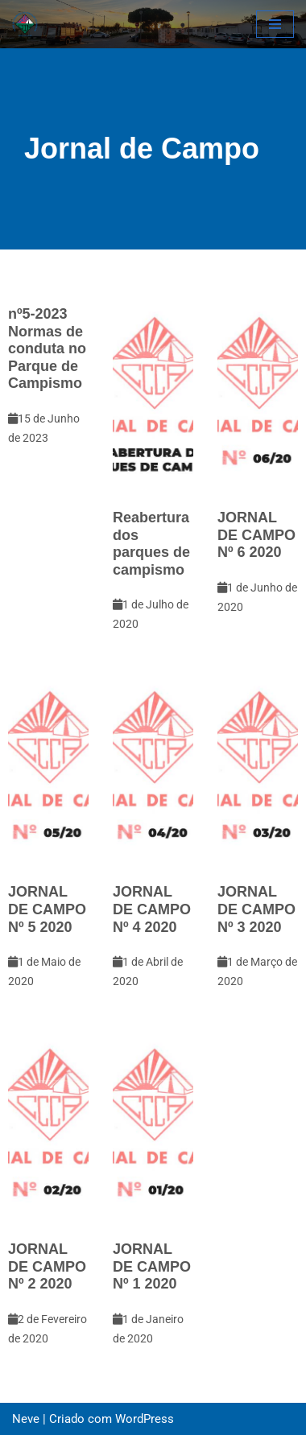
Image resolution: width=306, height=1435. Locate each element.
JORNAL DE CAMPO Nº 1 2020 (152, 1266)
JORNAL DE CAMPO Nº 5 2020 (47, 909)
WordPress (144, 1419)
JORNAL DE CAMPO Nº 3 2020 (256, 909)
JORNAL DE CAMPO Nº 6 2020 (256, 534)
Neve (25, 1419)
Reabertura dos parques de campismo (151, 543)
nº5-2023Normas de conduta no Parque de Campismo (47, 348)
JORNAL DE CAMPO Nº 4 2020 (152, 909)
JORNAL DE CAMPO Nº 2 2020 (47, 1266)
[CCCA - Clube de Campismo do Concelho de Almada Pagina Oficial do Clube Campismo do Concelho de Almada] (25, 24)
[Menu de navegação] (275, 24)
